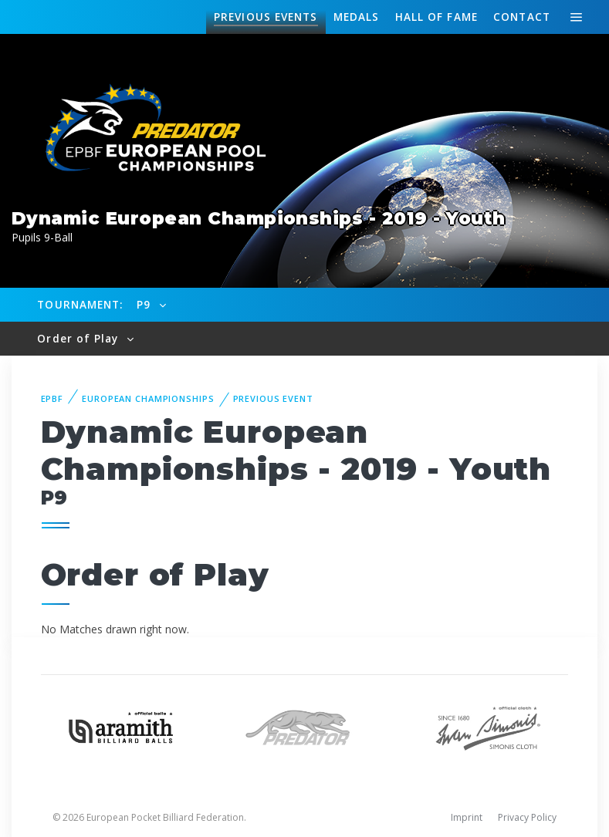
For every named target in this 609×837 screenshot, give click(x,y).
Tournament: (80, 304)
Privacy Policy (527, 817)
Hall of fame (436, 16)
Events (265, 17)
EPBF (52, 398)
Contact (521, 16)
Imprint (466, 817)
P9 (145, 304)
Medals (356, 16)
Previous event (273, 398)
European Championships (148, 398)
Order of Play (79, 338)
